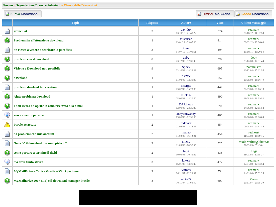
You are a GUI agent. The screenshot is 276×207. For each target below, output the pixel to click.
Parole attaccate (25, 124)
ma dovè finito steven (28, 162)
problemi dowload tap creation (35, 87)
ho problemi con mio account (34, 134)
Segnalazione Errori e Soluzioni (38, 5)
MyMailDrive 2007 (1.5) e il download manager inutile (52, 180)
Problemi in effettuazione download (38, 40)
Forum (8, 5)
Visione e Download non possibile (37, 68)
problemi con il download (31, 59)
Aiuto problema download (32, 96)
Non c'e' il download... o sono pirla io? (40, 143)
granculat (20, 31)
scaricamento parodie (29, 115)
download (20, 78)
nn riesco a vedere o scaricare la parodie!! (43, 50)
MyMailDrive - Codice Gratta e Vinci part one (46, 171)
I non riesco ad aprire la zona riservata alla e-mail (49, 106)
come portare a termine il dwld (35, 152)
